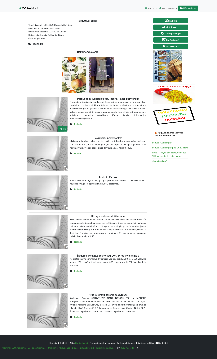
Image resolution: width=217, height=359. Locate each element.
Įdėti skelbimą (188, 8)
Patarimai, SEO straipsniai (14, 347)
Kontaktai (151, 8)
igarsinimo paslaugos (106, 347)
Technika (78, 124)
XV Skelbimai (28, 8)
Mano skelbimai (168, 8)
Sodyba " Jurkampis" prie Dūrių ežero (170, 147)
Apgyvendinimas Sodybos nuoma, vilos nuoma (169, 134)
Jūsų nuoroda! (128, 347)
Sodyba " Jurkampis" (162, 142)
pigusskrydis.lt (87, 347)
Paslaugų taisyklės (126, 343)
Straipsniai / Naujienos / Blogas (63, 347)
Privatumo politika (145, 343)
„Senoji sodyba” (159, 161)
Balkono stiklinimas (37, 347)
